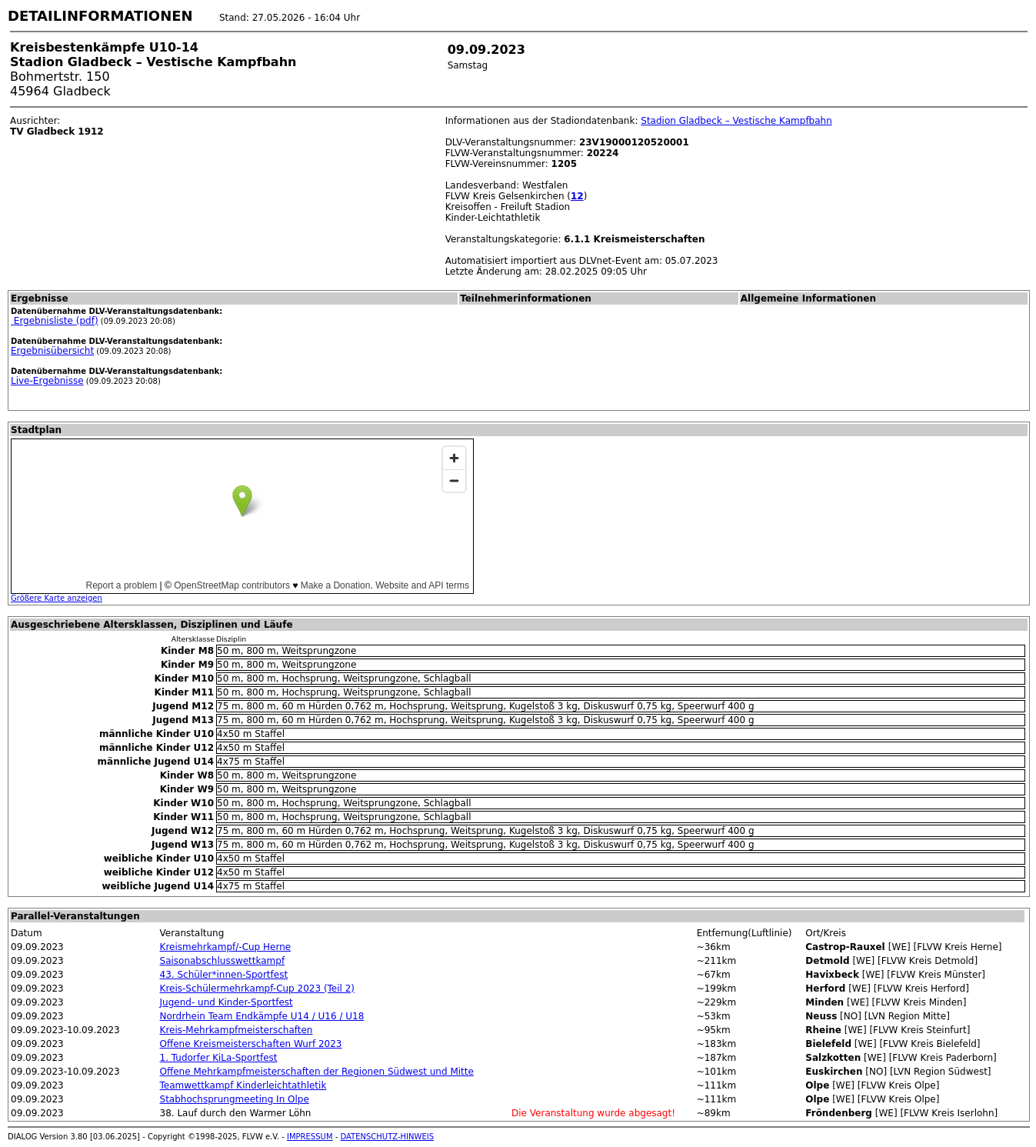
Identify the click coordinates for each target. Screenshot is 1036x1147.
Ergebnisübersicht (52, 350)
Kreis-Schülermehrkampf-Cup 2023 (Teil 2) (257, 988)
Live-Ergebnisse (47, 380)
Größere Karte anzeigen (56, 598)
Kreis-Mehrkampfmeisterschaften (236, 1030)
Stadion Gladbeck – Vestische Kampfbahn (736, 120)
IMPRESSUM (310, 1136)
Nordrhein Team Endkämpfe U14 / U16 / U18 (262, 1016)
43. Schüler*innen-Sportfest (224, 974)
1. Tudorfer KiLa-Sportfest (219, 1057)
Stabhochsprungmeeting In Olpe (234, 1099)
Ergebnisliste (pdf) (54, 320)
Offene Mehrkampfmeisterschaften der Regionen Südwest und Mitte (317, 1071)
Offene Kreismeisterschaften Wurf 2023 (251, 1044)
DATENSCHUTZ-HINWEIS (388, 1136)
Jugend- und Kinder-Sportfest (226, 1002)
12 (577, 196)
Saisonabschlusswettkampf (222, 960)
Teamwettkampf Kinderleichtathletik (243, 1085)
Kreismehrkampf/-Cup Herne (225, 947)
